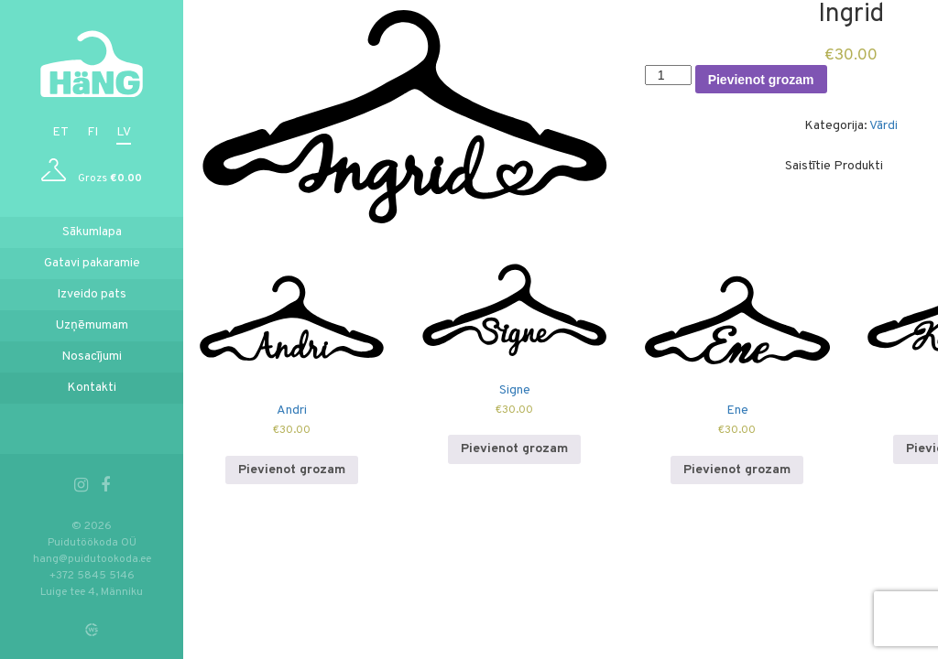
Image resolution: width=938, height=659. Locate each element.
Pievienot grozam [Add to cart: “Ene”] (737, 470)
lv (123, 132)
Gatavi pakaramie (92, 263)
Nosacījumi (91, 356)
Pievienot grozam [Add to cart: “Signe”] (514, 449)
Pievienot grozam (761, 79)
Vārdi (883, 126)
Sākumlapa (92, 232)
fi (92, 132)
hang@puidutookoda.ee (92, 559)
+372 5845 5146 (92, 575)
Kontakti (91, 387)
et (60, 132)
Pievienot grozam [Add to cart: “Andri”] (291, 470)
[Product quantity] (668, 75)
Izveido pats (91, 294)
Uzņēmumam (92, 325)
